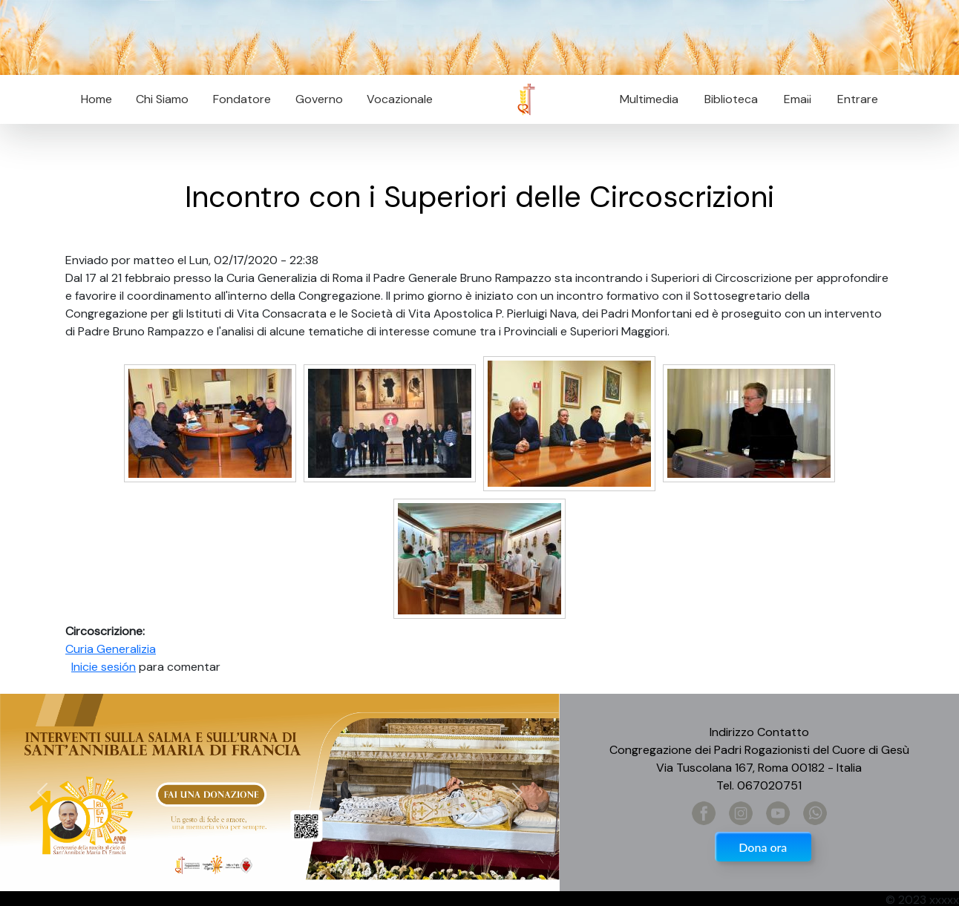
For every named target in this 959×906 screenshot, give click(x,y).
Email (793, 99)
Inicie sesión (103, 666)
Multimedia (649, 99)
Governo (319, 99)
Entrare (857, 99)
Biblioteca (731, 99)
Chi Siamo (162, 99)
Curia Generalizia (110, 649)
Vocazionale (400, 99)
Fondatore (242, 99)
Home (96, 99)
